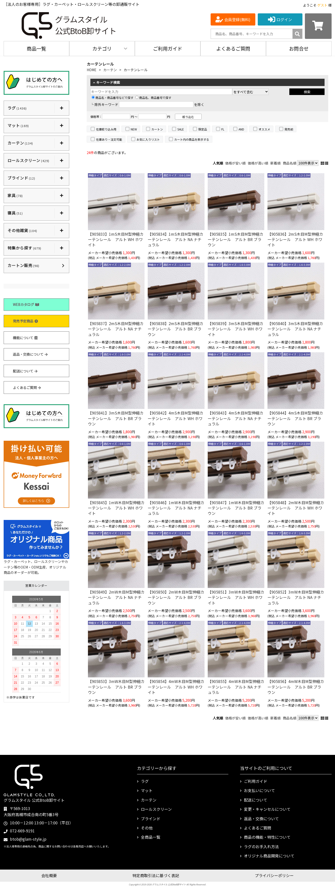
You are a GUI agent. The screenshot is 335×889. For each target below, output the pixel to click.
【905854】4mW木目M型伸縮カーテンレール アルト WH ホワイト (176, 687)
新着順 (275, 163)
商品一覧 (36, 48)
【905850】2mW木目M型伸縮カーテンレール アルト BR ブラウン (176, 597)
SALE (180, 129)
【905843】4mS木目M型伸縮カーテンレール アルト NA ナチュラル (235, 418)
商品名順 (289, 163)
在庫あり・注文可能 (109, 139)
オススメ (264, 129)
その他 (147, 828)
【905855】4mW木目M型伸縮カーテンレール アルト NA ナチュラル (236, 687)
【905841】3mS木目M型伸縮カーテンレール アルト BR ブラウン (116, 418)
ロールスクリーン (156, 809)
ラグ (145, 781)
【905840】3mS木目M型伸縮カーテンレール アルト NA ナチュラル (295, 329)
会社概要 (49, 875)
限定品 (202, 129)
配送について (25, 371)
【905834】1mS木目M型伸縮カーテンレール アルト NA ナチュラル (175, 239)
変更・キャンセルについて (267, 809)
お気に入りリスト (148, 139)
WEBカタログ (26, 304)
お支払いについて (259, 790)
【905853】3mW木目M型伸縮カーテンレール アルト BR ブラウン (116, 687)
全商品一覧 (150, 837)
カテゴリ (102, 48)
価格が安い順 (235, 163)
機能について (25, 337)
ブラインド (150, 818)
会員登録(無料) (237, 19)
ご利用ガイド (167, 48)
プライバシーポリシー (274, 875)
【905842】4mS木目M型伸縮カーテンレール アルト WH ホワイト (175, 418)
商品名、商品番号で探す (153, 97)
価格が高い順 (258, 163)
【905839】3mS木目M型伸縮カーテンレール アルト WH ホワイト (235, 329)
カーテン (110, 69)
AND (241, 129)
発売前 (288, 129)
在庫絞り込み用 (106, 129)
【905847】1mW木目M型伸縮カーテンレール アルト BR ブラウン (236, 508)
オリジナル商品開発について (269, 856)
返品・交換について (30, 354)
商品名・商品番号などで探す (112, 97)
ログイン (284, 19)
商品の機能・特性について (267, 837)
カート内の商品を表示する (191, 139)
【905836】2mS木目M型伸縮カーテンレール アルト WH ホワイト (295, 239)
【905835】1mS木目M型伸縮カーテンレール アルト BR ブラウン (235, 239)
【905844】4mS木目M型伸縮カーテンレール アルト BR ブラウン (295, 418)
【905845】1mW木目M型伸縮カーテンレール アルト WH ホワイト (116, 508)
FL (222, 129)
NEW (134, 129)
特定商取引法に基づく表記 (155, 875)
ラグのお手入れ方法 (261, 846)
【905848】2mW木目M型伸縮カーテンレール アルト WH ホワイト (295, 508)
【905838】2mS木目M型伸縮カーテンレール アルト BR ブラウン (175, 329)
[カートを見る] (318, 26)
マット (147, 790)
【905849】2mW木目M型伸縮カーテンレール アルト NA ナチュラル (116, 597)
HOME (91, 69)
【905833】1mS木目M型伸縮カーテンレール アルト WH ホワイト (116, 239)
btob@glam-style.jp (28, 839)
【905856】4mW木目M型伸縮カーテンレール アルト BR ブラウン (295, 687)
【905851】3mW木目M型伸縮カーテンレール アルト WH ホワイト (236, 597)
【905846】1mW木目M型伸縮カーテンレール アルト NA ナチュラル (176, 508)
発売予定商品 (25, 321)
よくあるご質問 (233, 48)
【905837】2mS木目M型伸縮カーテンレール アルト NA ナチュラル (116, 329)
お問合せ (299, 48)
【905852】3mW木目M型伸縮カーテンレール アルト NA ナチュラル (295, 597)
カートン (157, 129)
